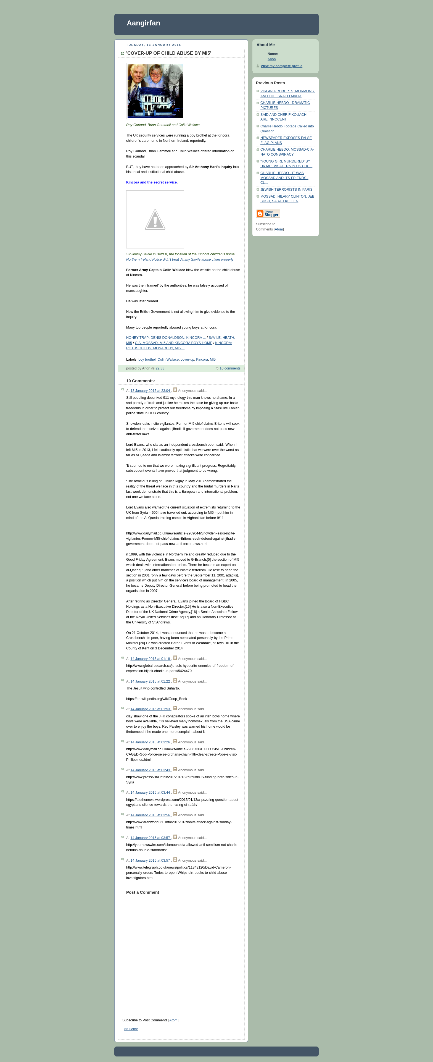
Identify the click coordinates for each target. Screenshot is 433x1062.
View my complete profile (281, 66)
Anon (272, 59)
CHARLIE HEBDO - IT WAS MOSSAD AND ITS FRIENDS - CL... (284, 178)
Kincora (202, 359)
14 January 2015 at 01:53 (150, 709)
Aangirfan (143, 23)
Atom (173, 1020)
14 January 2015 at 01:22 (150, 681)
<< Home (131, 1029)
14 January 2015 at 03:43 (150, 770)
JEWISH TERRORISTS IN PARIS (286, 190)
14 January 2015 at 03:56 (150, 815)
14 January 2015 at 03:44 (150, 792)
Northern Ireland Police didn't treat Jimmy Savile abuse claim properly (180, 259)
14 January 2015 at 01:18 (150, 659)
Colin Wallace (168, 359)
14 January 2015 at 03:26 (150, 742)
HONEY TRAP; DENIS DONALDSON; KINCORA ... (166, 338)
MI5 (213, 359)
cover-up (187, 359)
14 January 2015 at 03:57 (150, 838)
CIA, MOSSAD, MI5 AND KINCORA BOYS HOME (173, 343)
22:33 (160, 368)
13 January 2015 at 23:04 (150, 391)
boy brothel (146, 359)
